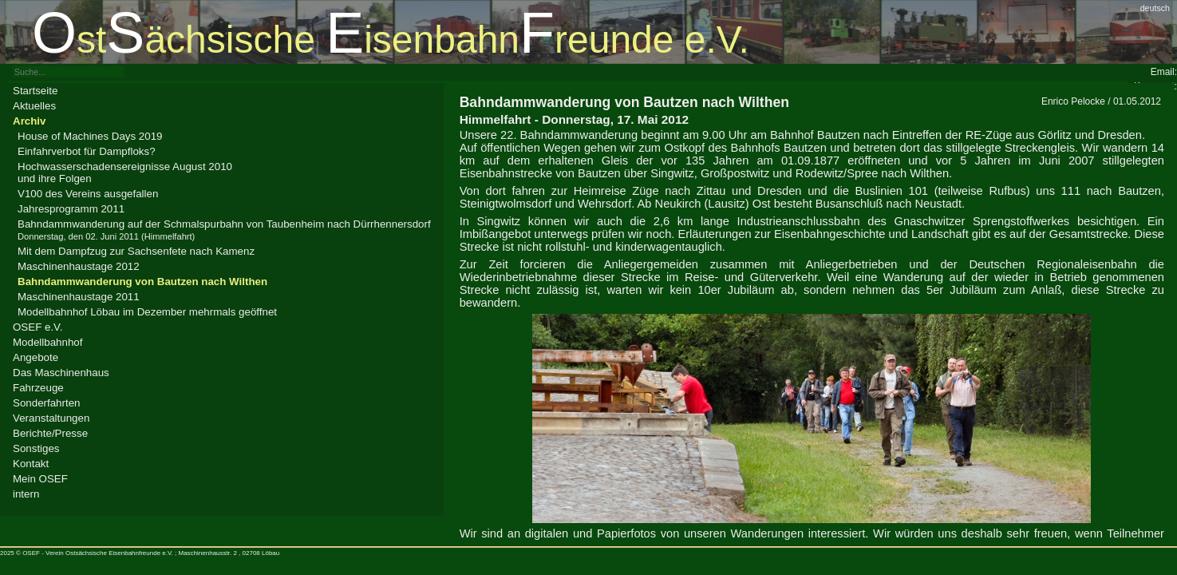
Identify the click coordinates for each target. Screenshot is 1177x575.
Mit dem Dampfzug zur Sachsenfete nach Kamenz (136, 251)
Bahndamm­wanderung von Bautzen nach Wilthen (142, 282)
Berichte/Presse (50, 433)
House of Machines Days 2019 (90, 136)
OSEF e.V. (37, 327)
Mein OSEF (40, 479)
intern (26, 494)
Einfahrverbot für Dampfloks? (87, 151)
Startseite (35, 91)
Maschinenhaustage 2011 (79, 297)
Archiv (29, 121)
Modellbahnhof (47, 342)
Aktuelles (34, 106)
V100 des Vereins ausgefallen (88, 194)
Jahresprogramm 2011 (71, 209)
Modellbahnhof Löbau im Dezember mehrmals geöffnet (147, 312)
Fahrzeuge (38, 388)
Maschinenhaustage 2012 (79, 266)
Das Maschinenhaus (61, 373)
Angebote (35, 357)
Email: (1164, 71)
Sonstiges (36, 448)
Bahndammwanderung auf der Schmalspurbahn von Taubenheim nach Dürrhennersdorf (224, 229)
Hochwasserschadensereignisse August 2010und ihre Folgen (125, 172)
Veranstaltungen (51, 418)
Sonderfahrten (46, 403)
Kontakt (31, 464)
